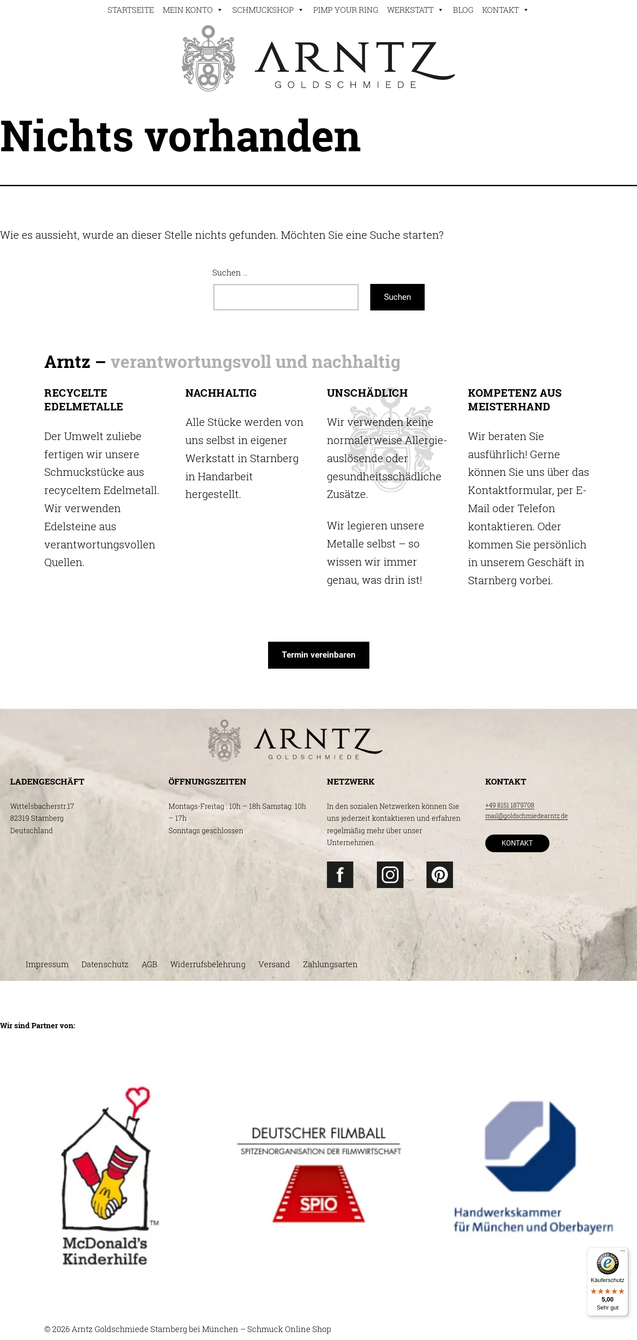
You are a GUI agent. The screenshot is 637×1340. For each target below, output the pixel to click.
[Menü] (623, 1253)
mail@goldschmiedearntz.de (526, 816)
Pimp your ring (345, 9)
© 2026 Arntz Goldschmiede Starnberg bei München (141, 1329)
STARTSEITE (130, 9)
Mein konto (193, 10)
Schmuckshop (268, 10)
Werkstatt (415, 10)
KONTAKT (517, 843)
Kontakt (506, 10)
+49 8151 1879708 (509, 805)
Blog (463, 9)
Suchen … (230, 272)
